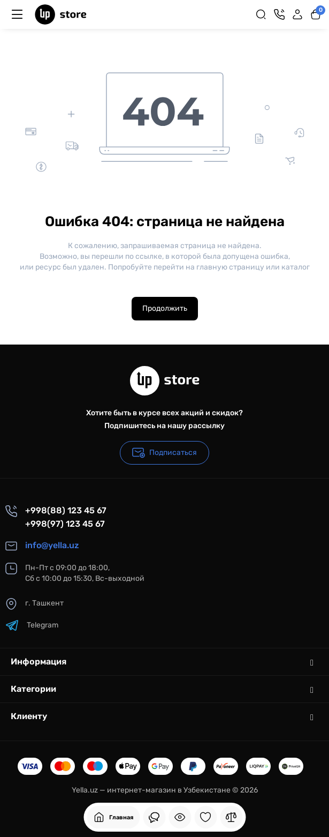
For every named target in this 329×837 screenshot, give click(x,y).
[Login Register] (297, 14)
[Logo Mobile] (60, 14)
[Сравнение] (231, 817)
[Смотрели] (154, 817)
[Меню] (17, 14)
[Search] (261, 14)
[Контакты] (279, 14)
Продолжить (164, 308)
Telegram (31, 625)
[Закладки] (205, 817)
